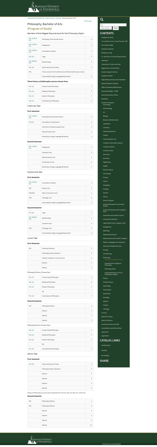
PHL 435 (31, 67)
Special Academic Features (109, 83)
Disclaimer (104, 99)
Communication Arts (109, 139)
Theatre (105, 305)
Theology (106, 309)
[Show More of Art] (102, 112)
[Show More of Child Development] (102, 132)
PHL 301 (31, 57)
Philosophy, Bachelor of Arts (114, 259)
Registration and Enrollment (110, 68)
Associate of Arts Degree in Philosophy (113, 264)
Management (107, 227)
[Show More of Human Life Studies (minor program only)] (102, 210)
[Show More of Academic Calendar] (100, 49)
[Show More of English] (102, 166)
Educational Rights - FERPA (109, 91)
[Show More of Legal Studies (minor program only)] (102, 223)
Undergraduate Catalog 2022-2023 (35, 18)
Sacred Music (107, 290)
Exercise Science (108, 170)
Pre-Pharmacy (107, 254)
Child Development (109, 131)
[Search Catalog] (113, 24)
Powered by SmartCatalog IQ (111, 444)
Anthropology (107, 108)
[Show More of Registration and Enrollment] (100, 68)
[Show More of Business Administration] (102, 120)
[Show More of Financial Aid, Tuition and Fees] (100, 64)
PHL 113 (31, 38)
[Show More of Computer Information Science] (102, 143)
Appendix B (105, 336)
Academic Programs (50, 18)
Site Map (104, 350)
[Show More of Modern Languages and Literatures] (102, 242)
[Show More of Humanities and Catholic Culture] (102, 216)
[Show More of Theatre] (102, 305)
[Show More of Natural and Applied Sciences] (102, 246)
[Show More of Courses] (100, 313)
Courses (104, 313)
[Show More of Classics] (102, 135)
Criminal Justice (108, 151)
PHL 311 (31, 86)
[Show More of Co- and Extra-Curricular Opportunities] (100, 57)
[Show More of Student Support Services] (100, 72)
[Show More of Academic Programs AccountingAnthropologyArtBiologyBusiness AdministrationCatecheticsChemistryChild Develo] (100, 103)
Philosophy (58, 18)
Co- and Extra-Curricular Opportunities (113, 57)
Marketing (106, 231)
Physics (105, 278)
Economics (106, 154)
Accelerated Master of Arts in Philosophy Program (114, 273)
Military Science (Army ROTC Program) (115, 238)
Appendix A (105, 332)
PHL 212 (31, 50)
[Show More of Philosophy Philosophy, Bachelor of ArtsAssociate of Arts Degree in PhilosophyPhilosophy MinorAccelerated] (102, 258)
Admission (104, 60)
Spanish (105, 301)
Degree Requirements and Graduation (113, 80)
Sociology (106, 297)
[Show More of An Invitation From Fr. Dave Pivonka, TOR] (100, 41)
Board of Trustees (107, 317)
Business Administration (110, 120)
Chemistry (106, 128)
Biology (105, 116)
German (105, 193)
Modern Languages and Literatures (114, 242)
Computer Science (109, 147)
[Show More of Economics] (102, 155)
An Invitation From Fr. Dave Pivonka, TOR (114, 41)
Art (104, 112)
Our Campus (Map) (107, 45)
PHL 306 (31, 61)
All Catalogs (105, 356)
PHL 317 (31, 96)
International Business (110, 219)
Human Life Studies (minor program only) (114, 210)
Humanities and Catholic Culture (113, 215)
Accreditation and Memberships (111, 328)
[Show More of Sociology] (102, 298)
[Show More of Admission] (100, 61)
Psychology (106, 286)
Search (116, 28)
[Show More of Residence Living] (100, 53)
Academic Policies (107, 76)
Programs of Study (107, 37)
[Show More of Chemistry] (102, 128)
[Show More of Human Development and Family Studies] (102, 204)
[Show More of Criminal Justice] (102, 151)
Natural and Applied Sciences (112, 246)
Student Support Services (109, 72)
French (105, 181)
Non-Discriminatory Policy (109, 95)
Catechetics (106, 124)
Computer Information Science (113, 143)
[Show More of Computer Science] (102, 147)
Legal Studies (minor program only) (114, 223)
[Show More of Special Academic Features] (100, 84)
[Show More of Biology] (102, 116)
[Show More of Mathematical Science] (102, 235)
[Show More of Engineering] (102, 162)
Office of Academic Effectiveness (111, 87)
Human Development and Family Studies (113, 205)
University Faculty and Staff (110, 324)
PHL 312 (31, 91)
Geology (105, 189)
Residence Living (106, 53)
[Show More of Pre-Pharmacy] (102, 254)
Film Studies (107, 174)
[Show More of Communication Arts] (102, 139)
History (105, 197)
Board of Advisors (107, 320)
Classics (105, 135)
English (105, 166)
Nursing (105, 250)
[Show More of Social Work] (102, 294)
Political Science (108, 282)
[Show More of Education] (102, 158)
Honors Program (108, 200)
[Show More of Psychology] (102, 286)
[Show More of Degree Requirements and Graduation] (100, 80)
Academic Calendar (107, 49)
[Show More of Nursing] (102, 250)
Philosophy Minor (110, 269)
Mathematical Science (110, 234)
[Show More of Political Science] (102, 282)
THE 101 (31, 122)
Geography (106, 185)
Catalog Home (106, 345)
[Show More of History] (102, 197)
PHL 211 (31, 44)
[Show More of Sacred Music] (102, 290)
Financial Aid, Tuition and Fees (111, 64)
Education (106, 158)
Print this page (87, 21)
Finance (105, 177)
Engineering (107, 162)
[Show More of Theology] (102, 309)
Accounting (106, 104)
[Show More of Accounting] (102, 105)
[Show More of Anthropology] (102, 109)
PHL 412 (31, 101)
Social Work (106, 294)
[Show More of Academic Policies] (100, 76)
